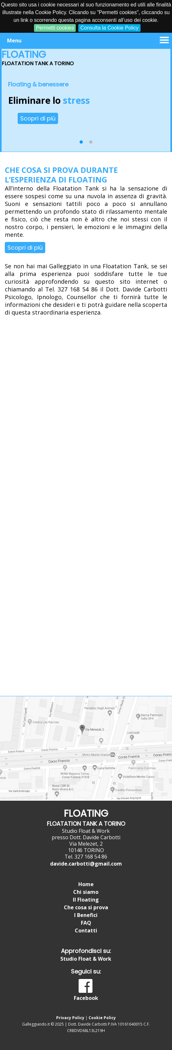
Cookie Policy (102, 1017)
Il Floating (86, 899)
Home (86, 884)
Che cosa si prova (86, 907)
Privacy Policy (70, 1017)
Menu (14, 40)
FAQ (86, 922)
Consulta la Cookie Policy (109, 28)
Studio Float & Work (85, 958)
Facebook (86, 997)
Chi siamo (86, 891)
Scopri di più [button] (38, 118)
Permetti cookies (55, 28)
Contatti (86, 930)
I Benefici (86, 915)
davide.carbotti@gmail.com (86, 863)
